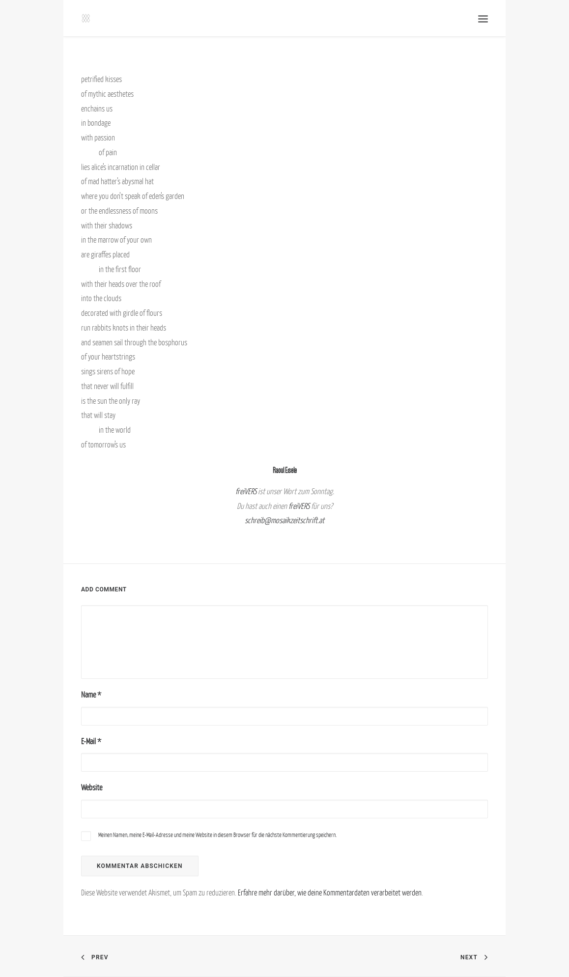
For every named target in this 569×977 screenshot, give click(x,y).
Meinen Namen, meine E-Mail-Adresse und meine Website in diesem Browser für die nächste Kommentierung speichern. (217, 834)
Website (91, 787)
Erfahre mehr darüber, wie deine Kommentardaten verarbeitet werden (330, 892)
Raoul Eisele (285, 470)
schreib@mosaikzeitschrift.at (284, 520)
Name (91, 694)
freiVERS (245, 491)
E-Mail (91, 741)
